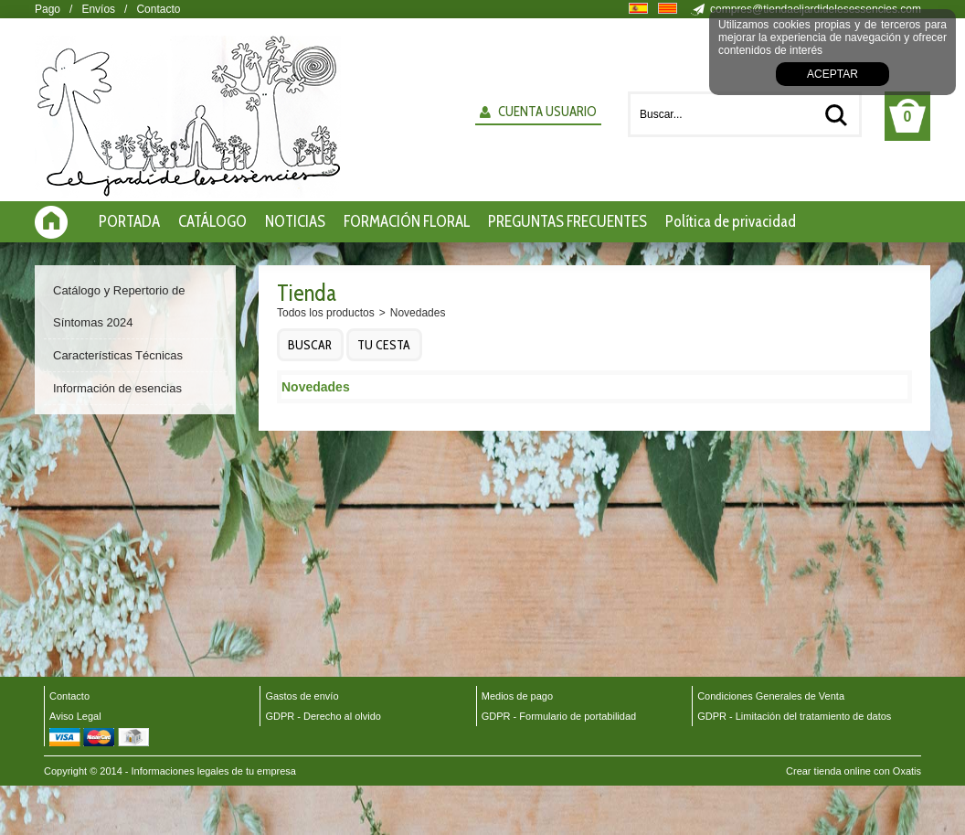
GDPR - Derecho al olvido (323, 716)
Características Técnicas (118, 355)
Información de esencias (117, 388)
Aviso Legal (75, 716)
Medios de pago (517, 695)
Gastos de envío (301, 695)
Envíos (98, 9)
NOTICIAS (295, 221)
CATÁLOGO (212, 221)
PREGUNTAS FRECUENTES (567, 221)
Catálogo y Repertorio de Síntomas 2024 (119, 306)
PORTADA (129, 221)
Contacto (158, 9)
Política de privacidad (730, 221)
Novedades (418, 312)
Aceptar (832, 74)
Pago (47, 9)
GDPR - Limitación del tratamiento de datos (794, 716)
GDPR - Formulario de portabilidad (559, 716)
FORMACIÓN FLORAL (407, 221)
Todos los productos (326, 312)
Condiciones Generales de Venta (770, 695)
